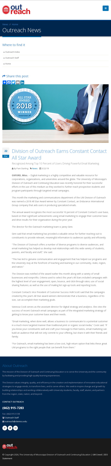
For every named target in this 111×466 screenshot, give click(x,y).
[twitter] (10, 428)
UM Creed (97, 454)
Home (15, 24)
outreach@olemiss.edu (16, 421)
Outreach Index (12, 52)
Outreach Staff (12, 58)
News (5, 24)
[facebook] (4, 428)
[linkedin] (15, 428)
